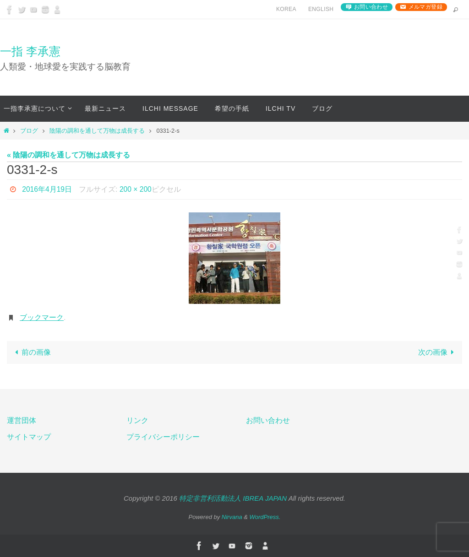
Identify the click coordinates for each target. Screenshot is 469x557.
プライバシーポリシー (163, 437)
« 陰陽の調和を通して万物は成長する (68, 155)
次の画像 (438, 352)
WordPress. (265, 517)
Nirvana (232, 517)
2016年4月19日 (47, 189)
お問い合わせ (371, 7)
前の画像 (31, 352)
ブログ (29, 130)
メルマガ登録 (425, 7)
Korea (286, 9)
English (320, 9)
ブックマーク (42, 317)
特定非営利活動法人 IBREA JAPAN (233, 498)
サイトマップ (29, 437)
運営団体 (21, 420)
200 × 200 (136, 189)
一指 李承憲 (30, 51)
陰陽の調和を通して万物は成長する (97, 130)
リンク (137, 420)
